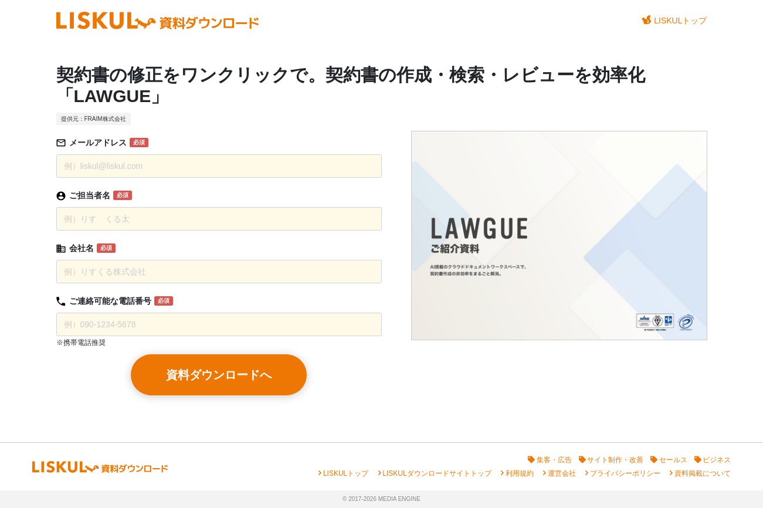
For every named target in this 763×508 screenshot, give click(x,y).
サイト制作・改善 (615, 460)
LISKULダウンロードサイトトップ (436, 473)
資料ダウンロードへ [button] (219, 374)
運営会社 (562, 473)
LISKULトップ (674, 20)
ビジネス (717, 460)
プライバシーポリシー (625, 473)
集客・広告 (554, 460)
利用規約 (520, 473)
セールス (673, 460)
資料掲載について (702, 473)
